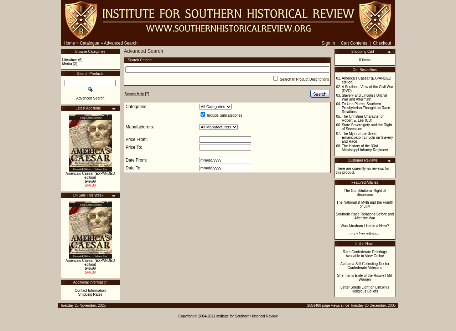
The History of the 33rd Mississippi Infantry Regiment (365, 148)
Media (67, 64)
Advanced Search (121, 43)
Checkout (382, 43)
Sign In (328, 43)
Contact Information (90, 290)
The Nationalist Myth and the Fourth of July (365, 204)
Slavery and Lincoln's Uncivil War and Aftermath (364, 97)
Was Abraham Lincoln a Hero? (365, 226)
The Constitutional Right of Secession (365, 193)
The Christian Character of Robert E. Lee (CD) (362, 118)
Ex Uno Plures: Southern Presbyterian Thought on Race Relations (366, 108)
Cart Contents (354, 43)
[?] (137, 94)
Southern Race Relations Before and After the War (365, 216)
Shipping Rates (90, 294)
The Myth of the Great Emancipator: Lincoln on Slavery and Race (367, 137)
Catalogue (89, 43)
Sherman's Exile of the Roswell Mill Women (364, 277)
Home (69, 43)
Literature (69, 60)
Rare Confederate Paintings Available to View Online (365, 254)
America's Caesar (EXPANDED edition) (90, 175)
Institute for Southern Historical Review (247, 316)
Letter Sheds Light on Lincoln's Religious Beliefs (365, 289)
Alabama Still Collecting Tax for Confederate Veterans (364, 266)
